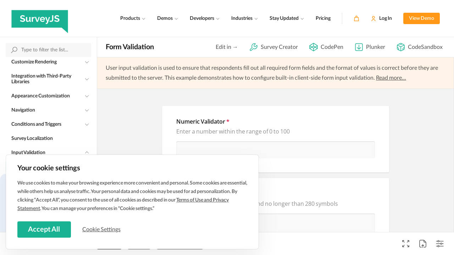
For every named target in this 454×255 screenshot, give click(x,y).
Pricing (323, 18)
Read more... (391, 78)
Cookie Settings (102, 229)
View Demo (421, 18)
